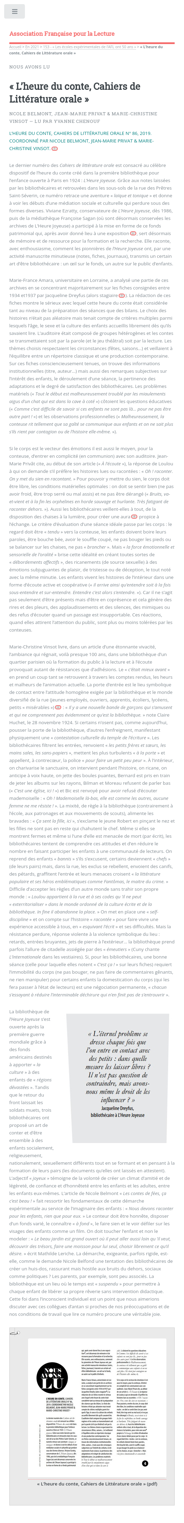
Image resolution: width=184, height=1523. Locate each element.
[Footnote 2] (133, 233)
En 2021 (32, 46)
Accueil (15, 46)
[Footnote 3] (122, 296)
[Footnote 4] (134, 517)
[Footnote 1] (55, 149)
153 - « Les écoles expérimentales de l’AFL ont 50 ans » (89, 46)
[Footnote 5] (58, 707)
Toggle (15, 13)
